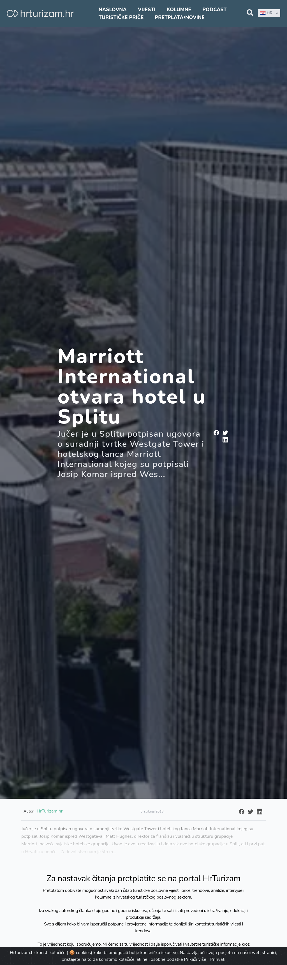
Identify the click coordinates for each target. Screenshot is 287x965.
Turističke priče (121, 17)
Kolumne (179, 9)
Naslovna (113, 9)
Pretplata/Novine (180, 17)
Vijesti (146, 9)
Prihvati (217, 959)
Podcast (214, 9)
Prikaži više (195, 959)
